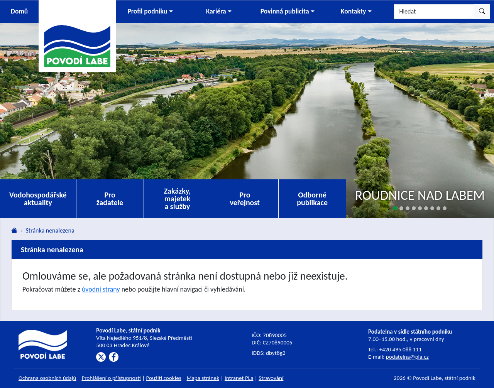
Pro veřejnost (245, 198)
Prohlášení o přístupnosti (110, 378)
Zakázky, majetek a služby (177, 198)
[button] (150, 11)
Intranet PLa (239, 378)
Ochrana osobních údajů (47, 378)
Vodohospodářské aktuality (38, 198)
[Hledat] (434, 11)
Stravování (271, 378)
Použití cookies (163, 378)
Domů (19, 11)
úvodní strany (101, 289)
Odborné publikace (312, 198)
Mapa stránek (203, 378)
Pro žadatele (110, 198)
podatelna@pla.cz (407, 356)
